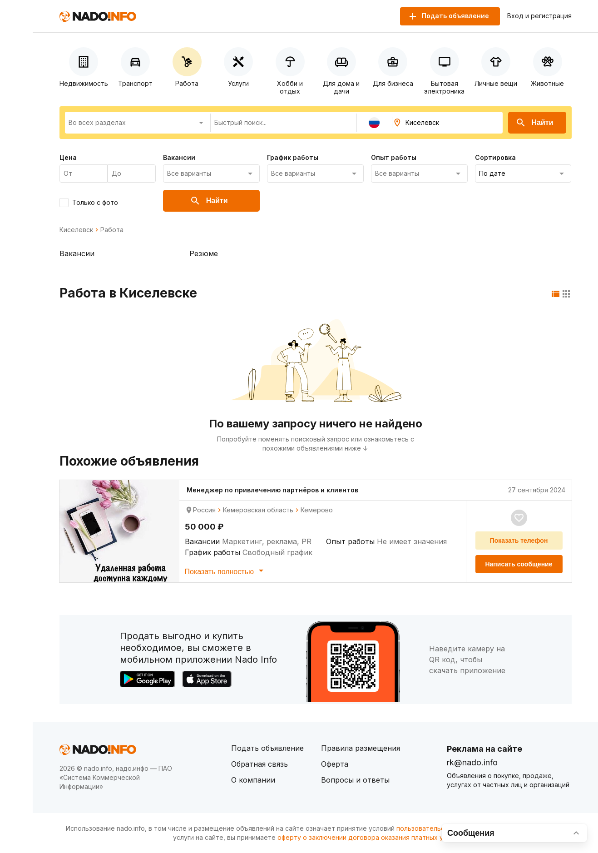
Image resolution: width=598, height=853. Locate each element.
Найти (534, 122)
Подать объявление (267, 748)
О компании (253, 779)
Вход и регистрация (539, 16)
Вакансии (76, 253)
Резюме (203, 253)
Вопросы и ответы (355, 779)
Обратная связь (259, 764)
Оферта (334, 764)
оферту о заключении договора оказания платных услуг (367, 837)
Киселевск (76, 229)
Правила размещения (360, 748)
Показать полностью (226, 570)
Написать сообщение (518, 564)
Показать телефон (519, 540)
